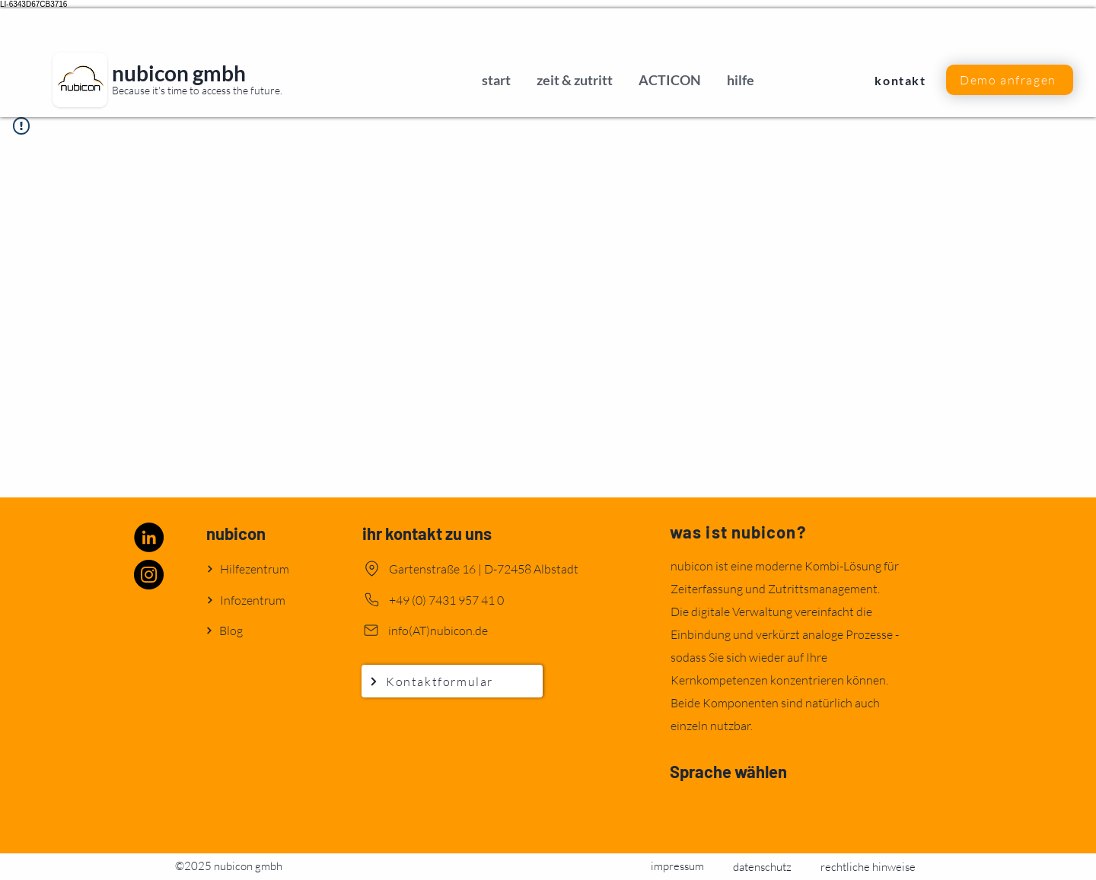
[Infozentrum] (260, 599)
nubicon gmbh (179, 73)
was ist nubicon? (738, 532)
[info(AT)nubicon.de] (470, 630)
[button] (1009, 80)
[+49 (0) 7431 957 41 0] (470, 599)
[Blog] (260, 630)
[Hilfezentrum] (260, 568)
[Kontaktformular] (452, 681)
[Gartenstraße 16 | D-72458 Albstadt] (485, 568)
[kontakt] (901, 80)
